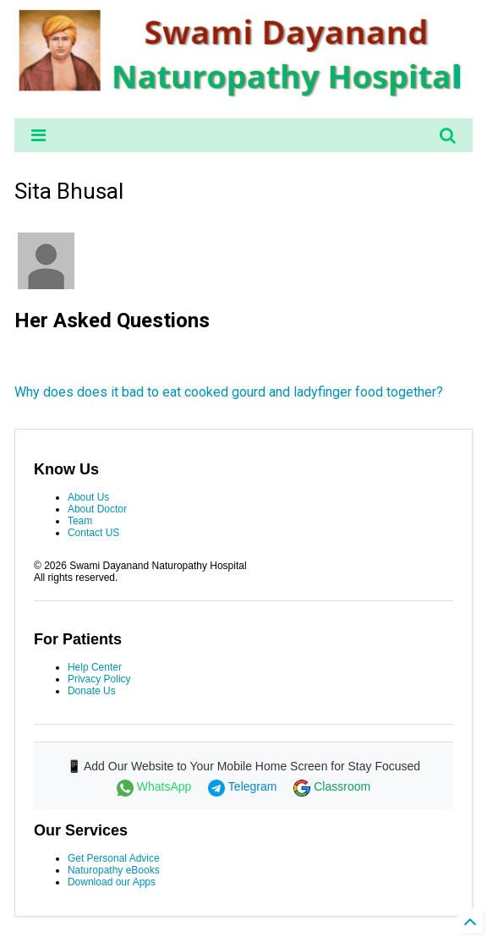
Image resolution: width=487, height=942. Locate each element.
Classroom (331, 786)
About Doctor (97, 509)
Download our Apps (112, 882)
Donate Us (92, 691)
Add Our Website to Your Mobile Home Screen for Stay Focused (252, 766)
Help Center (95, 667)
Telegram (244, 786)
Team (80, 521)
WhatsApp (155, 786)
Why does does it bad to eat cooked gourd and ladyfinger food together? (228, 392)
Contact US (93, 533)
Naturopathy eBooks (114, 870)
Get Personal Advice (114, 858)
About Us (88, 497)
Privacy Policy (99, 679)
